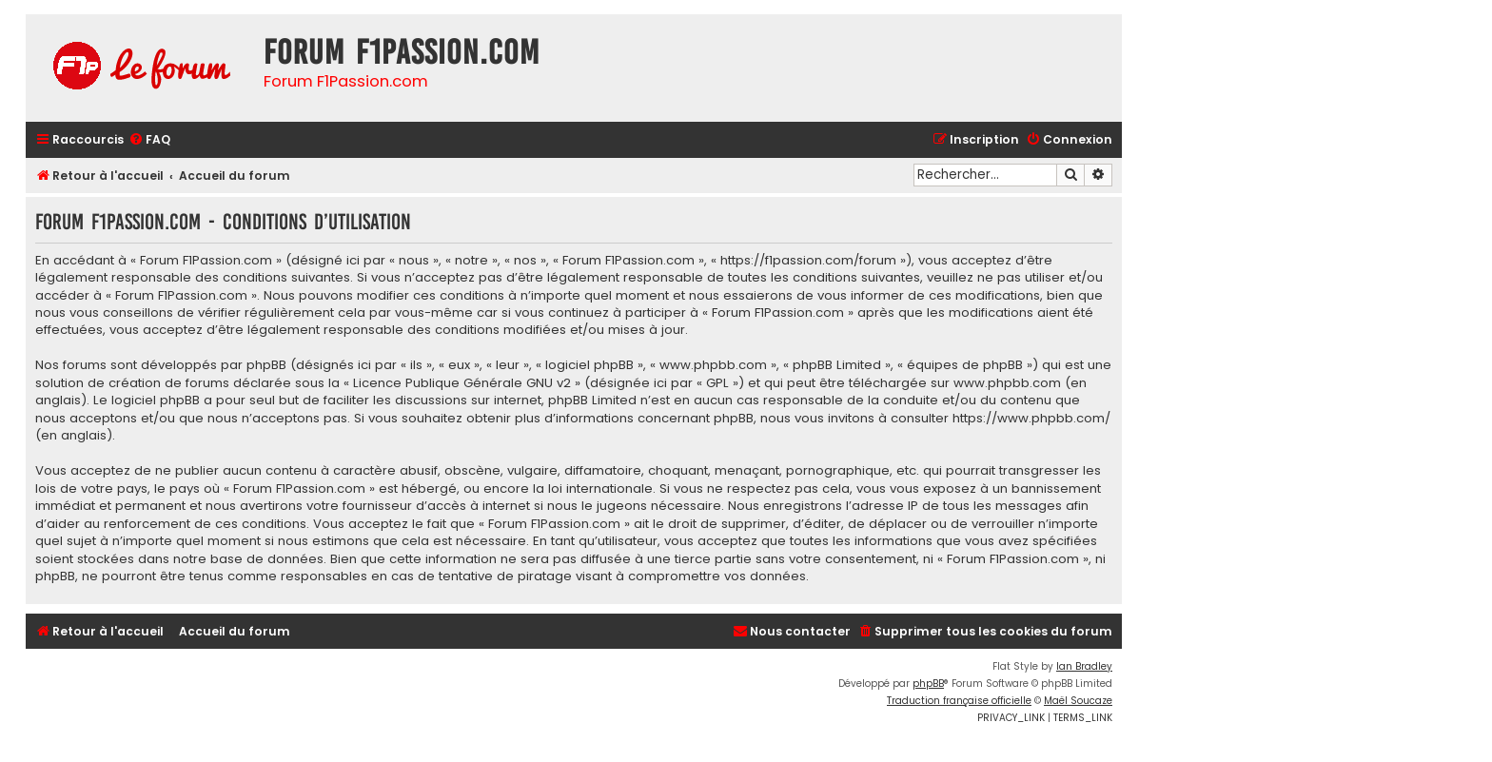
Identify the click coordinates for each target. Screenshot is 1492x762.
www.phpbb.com (1007, 383)
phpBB (928, 683)
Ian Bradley (1084, 666)
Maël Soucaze (1078, 701)
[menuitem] (149, 140)
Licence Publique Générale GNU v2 (462, 383)
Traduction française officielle (959, 701)
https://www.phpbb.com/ (1031, 418)
